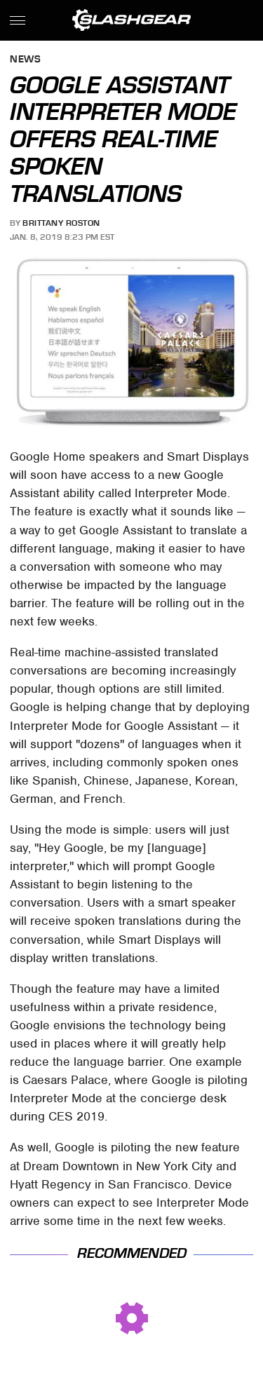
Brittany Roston (61, 223)
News (25, 60)
